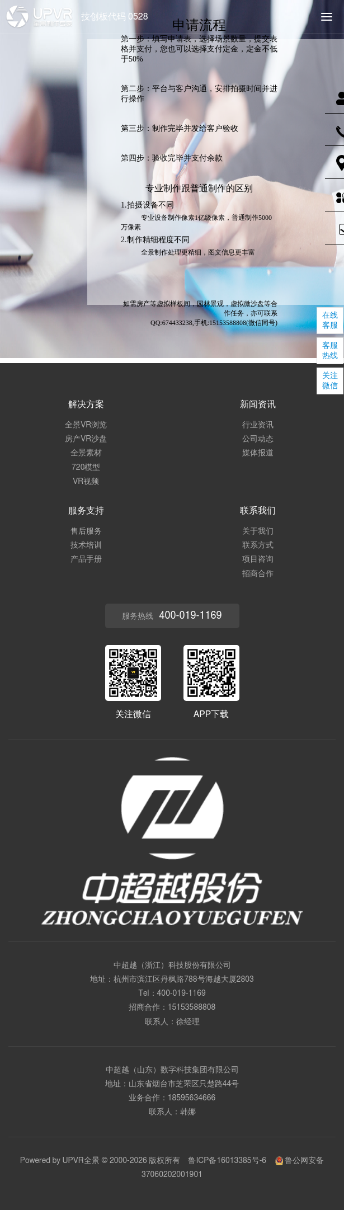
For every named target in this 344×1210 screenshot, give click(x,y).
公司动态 (258, 439)
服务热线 (172, 616)
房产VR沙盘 (86, 439)
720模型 (86, 468)
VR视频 (86, 482)
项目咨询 (258, 559)
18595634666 (192, 1098)
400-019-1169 (181, 993)
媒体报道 (258, 453)
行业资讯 (258, 425)
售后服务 (86, 531)
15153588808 (192, 1007)
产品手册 (86, 559)
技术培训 (86, 545)
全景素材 (86, 453)
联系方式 (258, 545)
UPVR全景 (81, 1161)
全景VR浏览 (86, 425)
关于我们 (258, 531)
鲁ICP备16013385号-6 (227, 1161)
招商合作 (258, 574)
